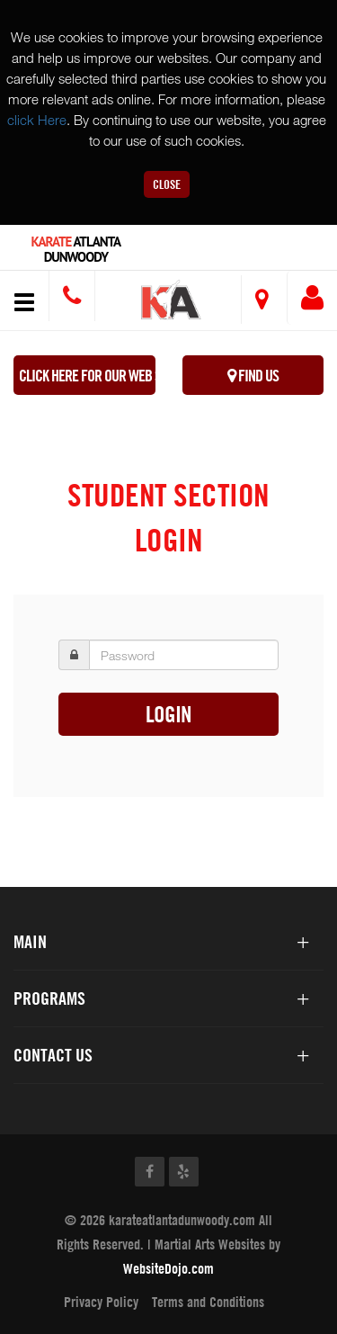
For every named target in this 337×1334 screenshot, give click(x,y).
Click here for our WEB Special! (87, 375)
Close (167, 184)
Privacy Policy (101, 1302)
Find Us (253, 375)
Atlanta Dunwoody (76, 249)
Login (168, 714)
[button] (171, 303)
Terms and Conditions (208, 1302)
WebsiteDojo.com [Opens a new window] (168, 1268)
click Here (37, 120)
